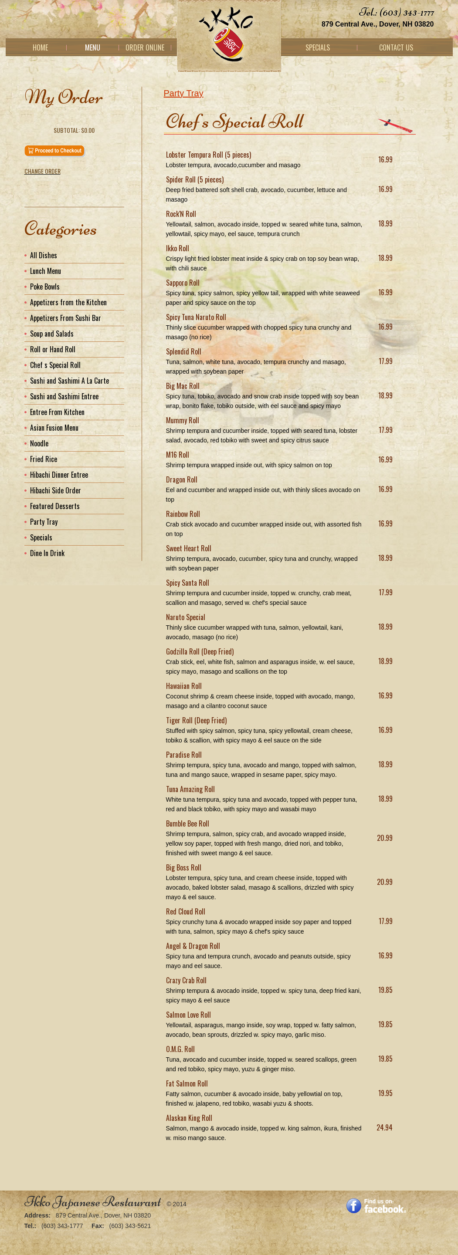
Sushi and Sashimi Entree (64, 396)
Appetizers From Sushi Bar (65, 318)
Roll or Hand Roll (52, 349)
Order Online (145, 47)
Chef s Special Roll (55, 365)
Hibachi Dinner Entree (59, 474)
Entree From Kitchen (57, 412)
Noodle (39, 443)
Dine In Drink (47, 553)
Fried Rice (43, 459)
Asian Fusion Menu (54, 427)
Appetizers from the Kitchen (68, 302)
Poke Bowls (45, 286)
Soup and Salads (52, 333)
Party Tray (184, 93)
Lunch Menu (45, 271)
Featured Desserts (55, 506)
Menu (92, 47)
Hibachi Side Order (55, 490)
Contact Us (396, 47)
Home (40, 47)
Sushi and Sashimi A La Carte (69, 380)
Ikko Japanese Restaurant (92, 1201)
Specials (317, 47)
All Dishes (43, 255)
